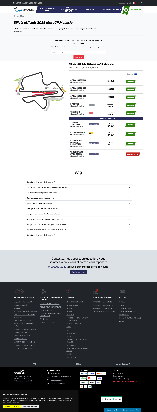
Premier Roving (124, 315)
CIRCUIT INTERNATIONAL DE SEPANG (68, 9)
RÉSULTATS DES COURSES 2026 (25, 329)
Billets (78, 364)
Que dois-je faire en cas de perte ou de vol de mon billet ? (47, 230)
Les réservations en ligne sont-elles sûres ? (42, 192)
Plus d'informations (77, 82)
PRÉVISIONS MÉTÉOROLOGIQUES (25, 311)
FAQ (34, 364)
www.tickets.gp (122, 364)
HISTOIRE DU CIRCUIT (47, 310)
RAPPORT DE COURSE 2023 (23, 348)
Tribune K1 (122, 305)
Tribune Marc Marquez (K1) (128, 311)
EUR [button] (137, 74)
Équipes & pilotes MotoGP (23, 302)
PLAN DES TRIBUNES (47, 322)
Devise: (130, 74)
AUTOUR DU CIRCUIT (73, 323)
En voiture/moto (72, 305)
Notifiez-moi (132, 154)
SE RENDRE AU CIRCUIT (74, 302)
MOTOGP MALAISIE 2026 (48, 9)
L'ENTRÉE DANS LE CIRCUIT (49, 304)
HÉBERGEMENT (71, 345)
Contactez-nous (78, 272)
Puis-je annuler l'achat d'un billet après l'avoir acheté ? (46, 224)
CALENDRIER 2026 (20, 305)
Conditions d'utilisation (21, 378)
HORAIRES (17, 308)
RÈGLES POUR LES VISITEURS (50, 307)
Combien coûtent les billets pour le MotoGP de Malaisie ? (47, 187)
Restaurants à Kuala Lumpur (102, 308)
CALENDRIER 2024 (20, 332)
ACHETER (130, 81)
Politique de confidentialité (23, 381)
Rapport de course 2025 (22, 336)
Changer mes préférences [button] (30, 406)
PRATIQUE (90, 9)
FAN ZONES (44, 319)
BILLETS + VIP (132, 9)
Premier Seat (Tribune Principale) (130, 318)
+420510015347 (57, 266)
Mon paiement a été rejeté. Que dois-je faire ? (43, 214)
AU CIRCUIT (70, 336)
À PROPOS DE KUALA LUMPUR (103, 305)
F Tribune (122, 302)
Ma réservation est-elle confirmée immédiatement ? (45, 219)
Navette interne (71, 333)
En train (69, 311)
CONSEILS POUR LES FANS (23, 320)
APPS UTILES (71, 357)
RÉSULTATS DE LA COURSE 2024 (25, 342)
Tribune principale (125, 308)
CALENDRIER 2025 (20, 339)
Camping (69, 354)
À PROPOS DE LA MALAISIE (102, 302)
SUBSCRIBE (78, 57)
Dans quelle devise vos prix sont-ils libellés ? (43, 208)
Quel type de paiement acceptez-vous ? (41, 198)
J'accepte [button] (7, 406)
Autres (121, 321)
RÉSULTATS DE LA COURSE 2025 (25, 345)
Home (16, 16)
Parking (68, 327)
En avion (69, 308)
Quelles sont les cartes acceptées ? (39, 203)
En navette (70, 315)
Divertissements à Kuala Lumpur (104, 311)
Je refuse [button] (16, 406)
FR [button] (135, 3)
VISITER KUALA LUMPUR (111, 9)
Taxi (67, 330)
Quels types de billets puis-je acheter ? (41, 182)
